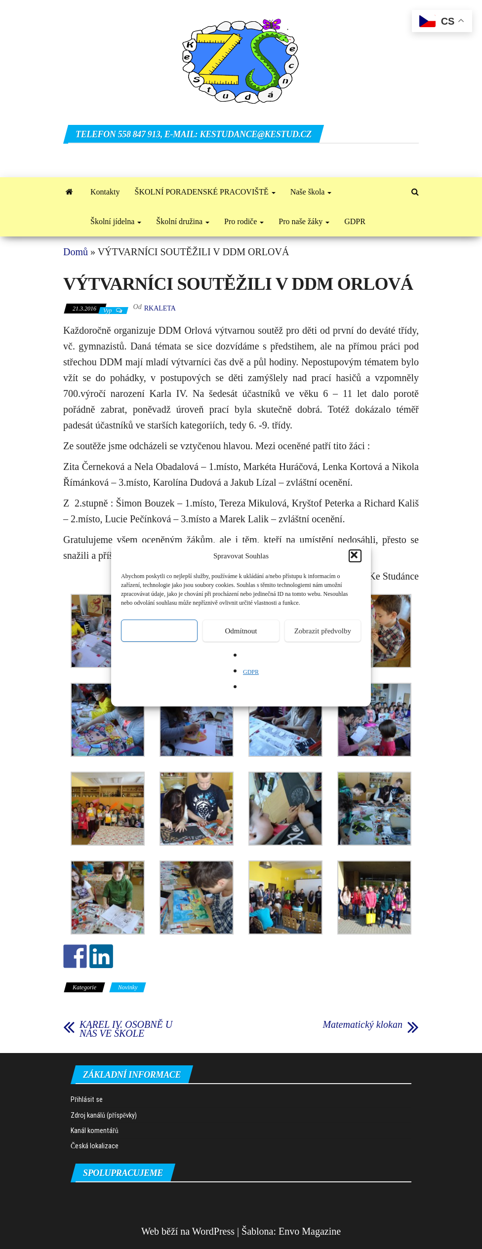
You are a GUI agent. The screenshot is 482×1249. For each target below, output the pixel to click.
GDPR (251, 671)
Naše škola (311, 192)
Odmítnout (241, 631)
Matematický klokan (362, 1024)
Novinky (127, 987)
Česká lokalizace (95, 1146)
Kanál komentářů (95, 1130)
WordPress (213, 1231)
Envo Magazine (310, 1231)
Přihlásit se (87, 1099)
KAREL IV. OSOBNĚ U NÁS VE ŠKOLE (126, 1029)
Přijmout (159, 631)
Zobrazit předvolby (322, 631)
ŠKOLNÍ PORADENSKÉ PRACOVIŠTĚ (205, 192)
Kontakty (105, 192)
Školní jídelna (115, 221)
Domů (75, 251)
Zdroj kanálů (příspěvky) (104, 1115)
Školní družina (182, 221)
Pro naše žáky (304, 221)
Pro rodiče (244, 221)
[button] (355, 556)
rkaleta (160, 308)
